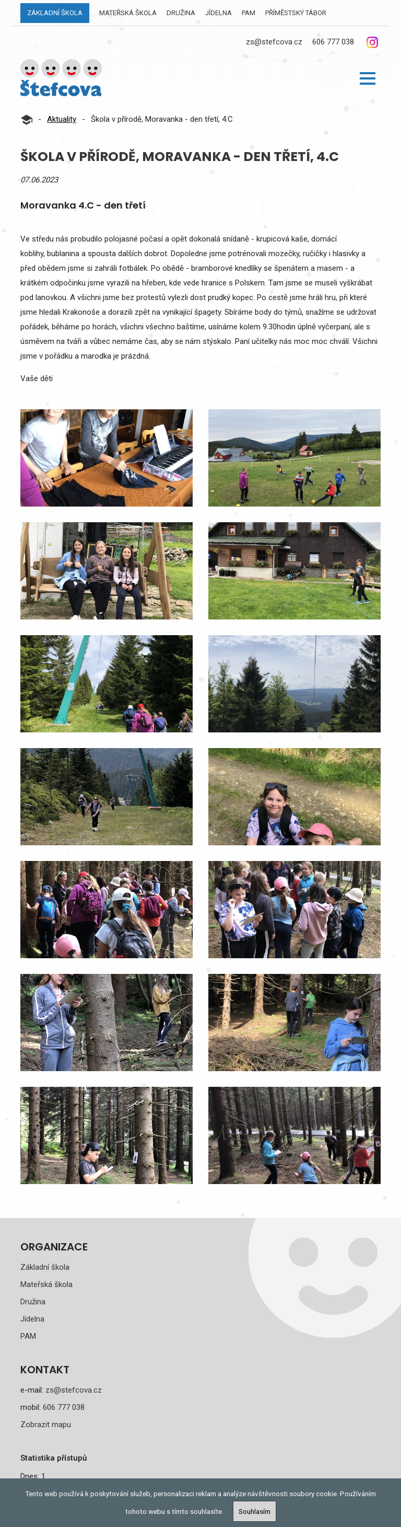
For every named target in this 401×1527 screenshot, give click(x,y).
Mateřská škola (128, 13)
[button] (367, 78)
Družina (181, 13)
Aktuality (61, 119)
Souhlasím (254, 1511)
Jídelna (218, 13)
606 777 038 (333, 42)
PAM (248, 13)
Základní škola (54, 13)
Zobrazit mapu (45, 1424)
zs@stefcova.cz (274, 42)
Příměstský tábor (295, 13)
